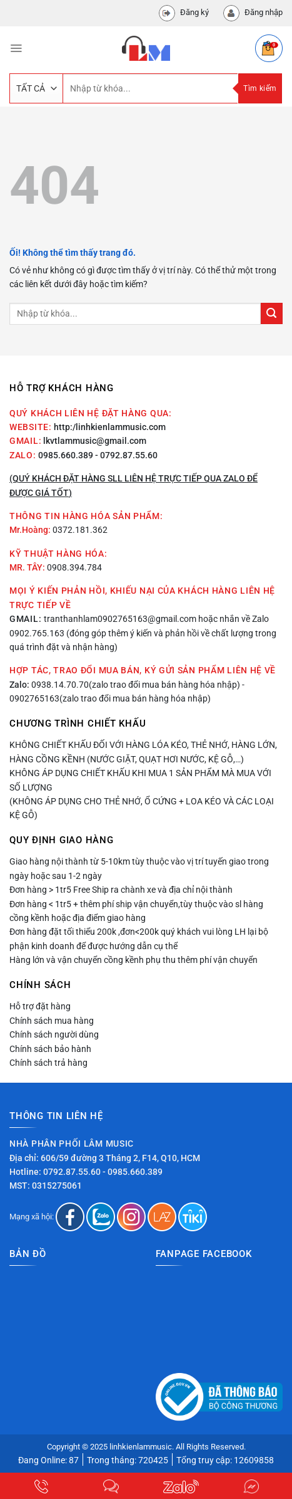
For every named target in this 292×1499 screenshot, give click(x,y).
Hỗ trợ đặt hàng (40, 1006)
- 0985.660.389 (133, 1172)
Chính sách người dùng (54, 1034)
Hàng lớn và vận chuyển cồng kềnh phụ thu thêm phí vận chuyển (133, 960)
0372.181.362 (80, 530)
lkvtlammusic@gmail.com (94, 441)
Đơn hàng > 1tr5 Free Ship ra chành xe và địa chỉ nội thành (121, 890)
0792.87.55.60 (72, 1172)
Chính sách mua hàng (51, 1021)
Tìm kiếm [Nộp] (259, 88)
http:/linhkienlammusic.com (110, 427)
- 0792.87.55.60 (126, 455)
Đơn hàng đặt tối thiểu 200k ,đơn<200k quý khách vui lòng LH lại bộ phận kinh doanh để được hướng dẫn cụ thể (138, 938)
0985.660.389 (65, 455)
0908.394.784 (74, 567)
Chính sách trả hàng (48, 1063)
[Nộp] (272, 314)
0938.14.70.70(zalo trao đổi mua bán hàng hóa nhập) (135, 685)
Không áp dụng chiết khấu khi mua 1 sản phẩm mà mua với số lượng (140, 780)
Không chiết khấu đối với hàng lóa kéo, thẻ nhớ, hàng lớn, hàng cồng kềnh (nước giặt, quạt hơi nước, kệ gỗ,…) (143, 752)
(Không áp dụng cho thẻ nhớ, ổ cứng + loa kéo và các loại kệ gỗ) (141, 808)
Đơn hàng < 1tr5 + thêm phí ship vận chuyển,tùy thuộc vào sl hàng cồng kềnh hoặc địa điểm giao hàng (136, 911)
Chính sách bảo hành (50, 1049)
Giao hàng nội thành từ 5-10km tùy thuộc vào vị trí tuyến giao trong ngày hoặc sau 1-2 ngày (139, 868)
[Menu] (16, 48)
